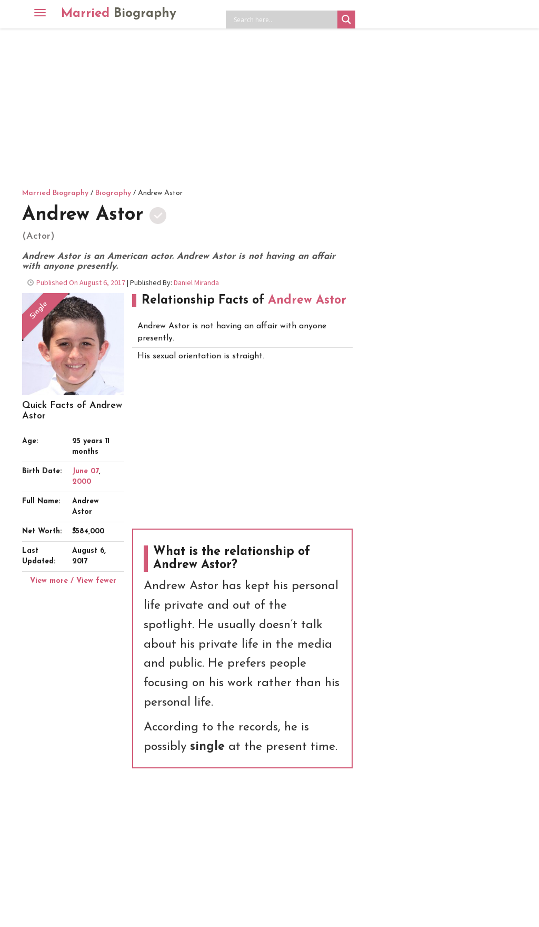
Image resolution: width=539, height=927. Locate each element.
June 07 (85, 471)
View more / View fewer (73, 581)
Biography (113, 193)
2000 (81, 482)
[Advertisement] (269, 108)
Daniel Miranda (196, 282)
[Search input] (284, 19)
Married (118, 13)
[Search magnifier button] (346, 19)
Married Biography (55, 193)
